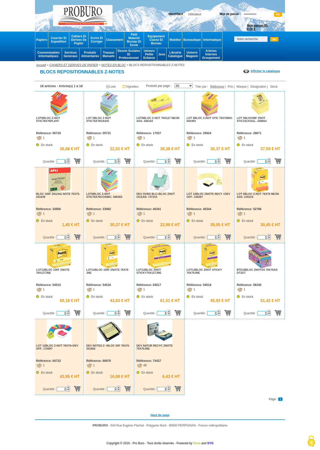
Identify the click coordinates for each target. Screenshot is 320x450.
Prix (230, 86)
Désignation (258, 86)
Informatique (212, 40)
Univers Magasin (192, 54)
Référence (217, 86)
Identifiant (176, 14)
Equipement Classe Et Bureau (156, 40)
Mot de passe (229, 14)
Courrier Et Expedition (58, 39)
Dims (196, 443)
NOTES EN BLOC (114, 65)
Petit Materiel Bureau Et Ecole (134, 40)
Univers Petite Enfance (149, 54)
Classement (114, 40)
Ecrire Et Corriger (96, 39)
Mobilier (175, 40)
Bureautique (192, 40)
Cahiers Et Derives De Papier (78, 40)
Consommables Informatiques (48, 54)
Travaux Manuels (108, 54)
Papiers (41, 40)
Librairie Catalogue (175, 54)
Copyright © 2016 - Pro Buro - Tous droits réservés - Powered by (149, 443)
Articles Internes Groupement (211, 54)
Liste (111, 87)
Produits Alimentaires (90, 54)
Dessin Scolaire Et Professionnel (129, 54)
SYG (210, 443)
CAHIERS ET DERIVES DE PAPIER (73, 65)
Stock (274, 86)
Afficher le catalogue (261, 71)
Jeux (161, 54)
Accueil (41, 65)
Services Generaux (70, 54)
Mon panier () (257, 27)
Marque (241, 86)
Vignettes (130, 87)
